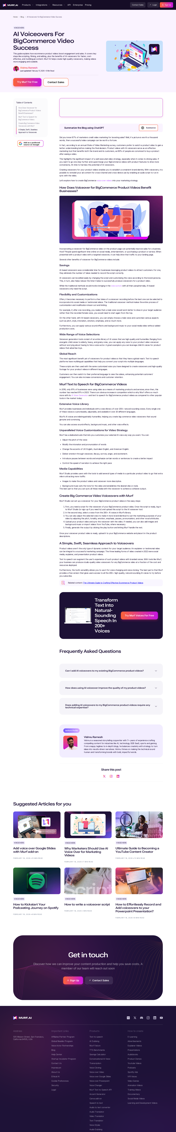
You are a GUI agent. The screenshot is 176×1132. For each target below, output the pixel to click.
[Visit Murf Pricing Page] (88, 5)
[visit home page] (10, 5)
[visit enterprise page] (78, 5)
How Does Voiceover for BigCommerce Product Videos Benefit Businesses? (29, 110)
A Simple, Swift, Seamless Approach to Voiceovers (27, 131)
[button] (28, 5)
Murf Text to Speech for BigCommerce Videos (27, 118)
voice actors (116, 286)
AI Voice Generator (79, 395)
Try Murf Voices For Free (139, 615)
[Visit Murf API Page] (69, 5)
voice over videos (104, 180)
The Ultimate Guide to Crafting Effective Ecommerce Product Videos (113, 583)
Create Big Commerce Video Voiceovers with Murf (28, 124)
